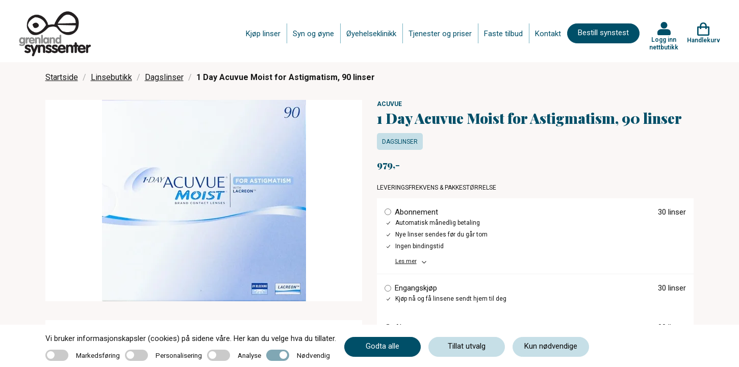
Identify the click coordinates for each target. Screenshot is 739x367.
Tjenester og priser (440, 33)
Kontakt (548, 33)
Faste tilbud (503, 33)
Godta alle (382, 346)
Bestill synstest (603, 32)
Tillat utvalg (467, 346)
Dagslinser (164, 77)
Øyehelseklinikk (371, 33)
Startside (61, 77)
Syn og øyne (313, 33)
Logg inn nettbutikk (664, 43)
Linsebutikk (111, 77)
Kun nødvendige (550, 346)
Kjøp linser (263, 33)
